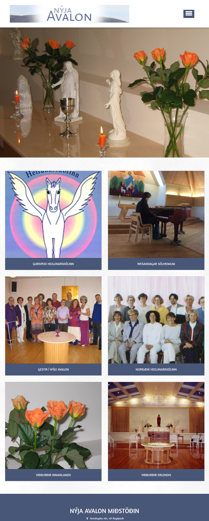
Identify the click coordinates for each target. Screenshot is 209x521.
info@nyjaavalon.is (107, 518)
